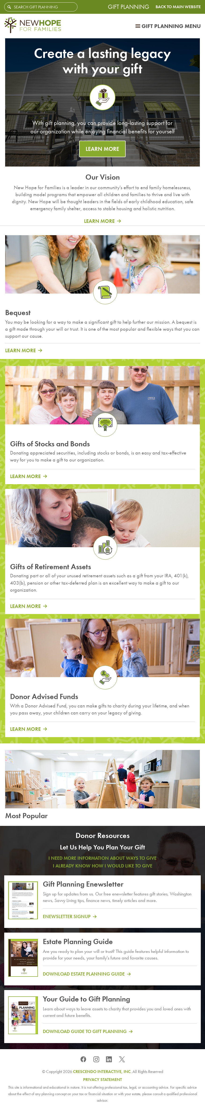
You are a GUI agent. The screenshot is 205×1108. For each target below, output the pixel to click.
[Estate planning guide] (23, 960)
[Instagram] (96, 1058)
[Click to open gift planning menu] (168, 26)
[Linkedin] (109, 1058)
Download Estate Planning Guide (84, 974)
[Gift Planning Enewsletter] (23, 902)
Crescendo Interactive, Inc (102, 1071)
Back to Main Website (178, 6)
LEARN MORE (102, 149)
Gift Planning (128, 7)
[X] (121, 1058)
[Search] (9, 7)
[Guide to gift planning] (23, 1017)
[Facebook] (83, 1058)
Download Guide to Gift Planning (85, 1031)
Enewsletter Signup (67, 916)
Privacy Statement (102, 1079)
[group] (102, 199)
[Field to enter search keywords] (40, 6)
